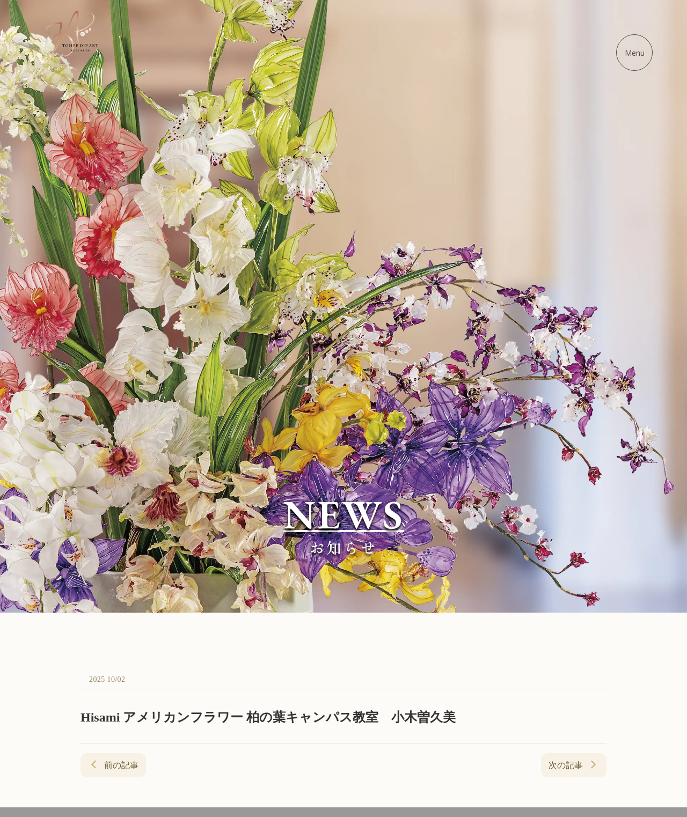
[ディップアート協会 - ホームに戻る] (71, 33)
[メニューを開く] (634, 52)
